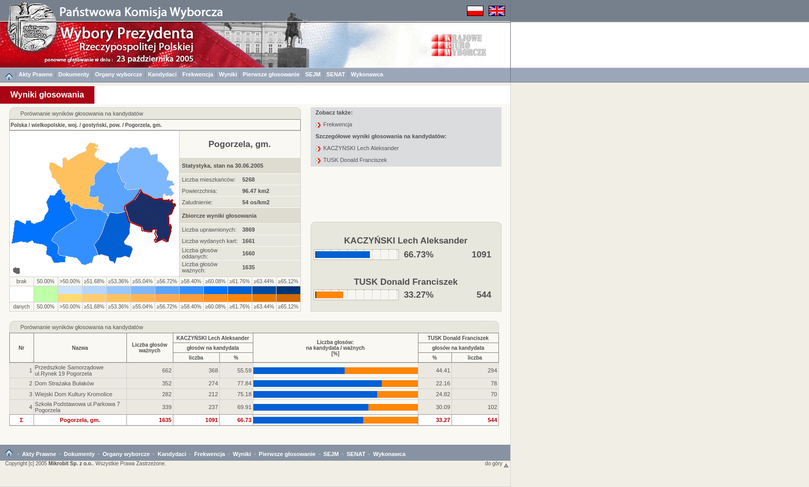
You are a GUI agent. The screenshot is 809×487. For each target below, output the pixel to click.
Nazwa (80, 348)
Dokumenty (73, 74)
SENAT (335, 74)
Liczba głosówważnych (149, 347)
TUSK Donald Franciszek (355, 160)
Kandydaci (162, 74)
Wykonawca (367, 74)
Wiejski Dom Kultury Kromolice (73, 394)
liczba (196, 358)
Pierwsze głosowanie (270, 74)
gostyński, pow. (101, 125)
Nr (21, 348)
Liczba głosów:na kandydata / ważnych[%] (335, 347)
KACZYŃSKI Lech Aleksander (361, 148)
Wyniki (228, 74)
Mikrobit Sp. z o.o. (70, 463)
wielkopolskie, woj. (54, 125)
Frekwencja (197, 74)
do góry (497, 463)
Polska (19, 125)
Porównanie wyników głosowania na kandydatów (82, 327)
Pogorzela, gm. (143, 125)
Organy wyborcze (118, 74)
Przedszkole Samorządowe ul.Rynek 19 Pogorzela (69, 370)
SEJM (313, 74)
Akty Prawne (36, 74)
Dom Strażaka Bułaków (64, 383)
